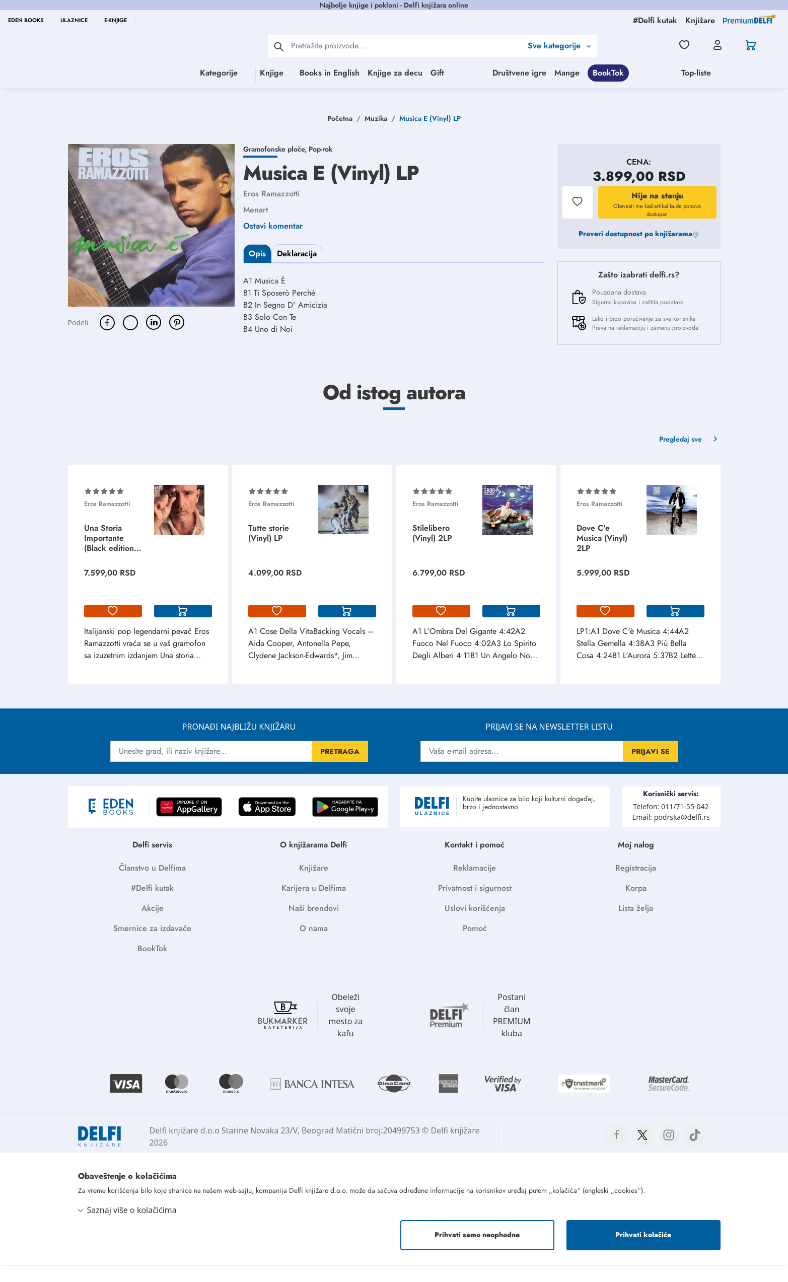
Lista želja (635, 925)
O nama (314, 945)
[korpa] (183, 628)
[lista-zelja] (113, 628)
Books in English (316, 73)
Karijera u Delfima (313, 905)
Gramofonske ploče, (276, 166)
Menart (255, 227)
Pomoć (475, 945)
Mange (751, 73)
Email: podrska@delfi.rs (670, 834)
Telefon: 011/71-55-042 (671, 823)
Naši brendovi (314, 925)
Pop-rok (320, 166)
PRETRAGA (340, 768)
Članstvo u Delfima (152, 885)
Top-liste (502, 93)
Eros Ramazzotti (271, 211)
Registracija (635, 885)
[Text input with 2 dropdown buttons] (406, 45)
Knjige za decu (381, 73)
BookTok (414, 93)
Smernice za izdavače (152, 945)
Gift (424, 73)
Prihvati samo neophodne (477, 1252)
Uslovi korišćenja (475, 925)
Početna (339, 135)
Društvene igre (704, 73)
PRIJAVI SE (650, 768)
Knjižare (313, 885)
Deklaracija (297, 270)
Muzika (376, 135)
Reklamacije (474, 885)
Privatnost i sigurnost (475, 905)
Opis (257, 270)
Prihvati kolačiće (643, 1252)
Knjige (219, 73)
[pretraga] (278, 46)
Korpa (636, 905)
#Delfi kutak (152, 905)
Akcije (152, 925)
